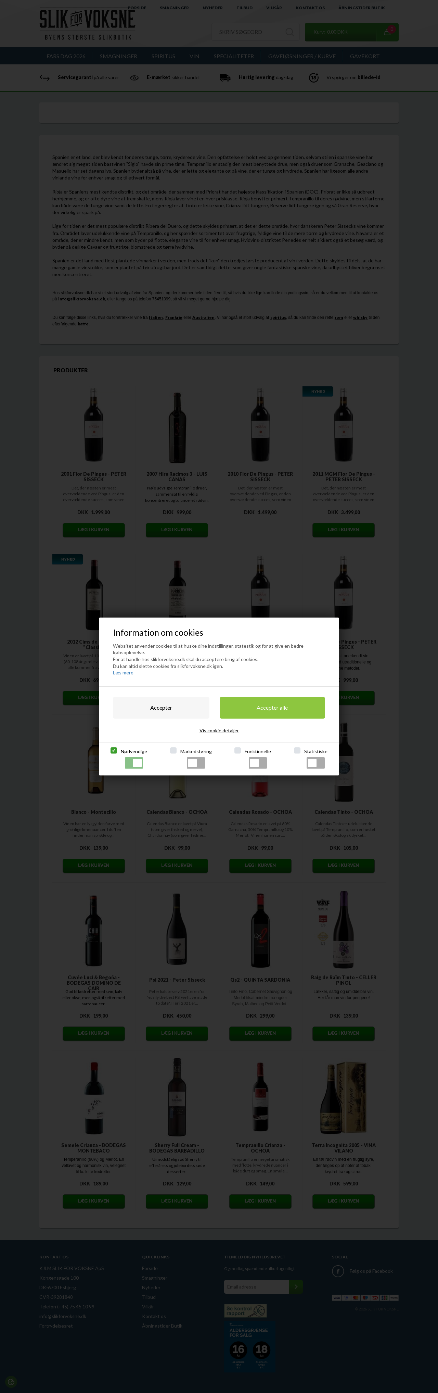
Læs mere (123, 672)
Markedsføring (196, 758)
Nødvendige (134, 758)
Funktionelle (258, 758)
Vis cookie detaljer (219, 730)
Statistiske (315, 758)
